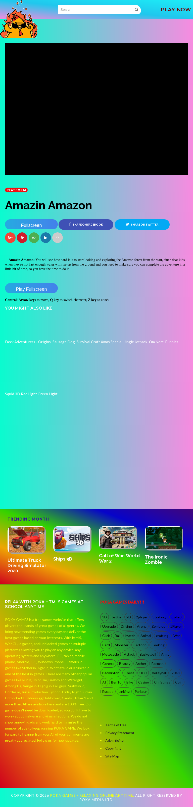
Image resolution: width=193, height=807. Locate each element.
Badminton (110, 673)
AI (104, 682)
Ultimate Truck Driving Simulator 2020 (27, 565)
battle (116, 617)
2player (142, 617)
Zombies (158, 626)
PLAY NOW (176, 10)
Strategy (159, 617)
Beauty (124, 664)
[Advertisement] (42, 487)
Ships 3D (62, 559)
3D (104, 617)
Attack (129, 654)
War (176, 636)
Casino (143, 682)
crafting (162, 636)
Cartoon (140, 645)
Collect (177, 617)
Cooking (158, 645)
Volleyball (159, 673)
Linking (124, 692)
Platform (16, 190)
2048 (176, 673)
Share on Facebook (86, 224)
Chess (129, 673)
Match (130, 636)
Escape (108, 692)
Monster (121, 645)
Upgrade (109, 626)
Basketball (148, 654)
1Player (176, 626)
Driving (126, 626)
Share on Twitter (142, 224)
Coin (178, 682)
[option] (28, 550)
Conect (108, 664)
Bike (129, 682)
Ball (117, 636)
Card (106, 645)
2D (128, 617)
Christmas (162, 682)
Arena (142, 626)
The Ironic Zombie (156, 559)
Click (106, 636)
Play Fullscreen (31, 289)
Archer (140, 664)
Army (165, 654)
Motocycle (110, 654)
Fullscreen (31, 225)
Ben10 (116, 682)
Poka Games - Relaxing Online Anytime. (92, 795)
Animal (145, 636)
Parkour (141, 692)
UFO (143, 673)
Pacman (157, 664)
